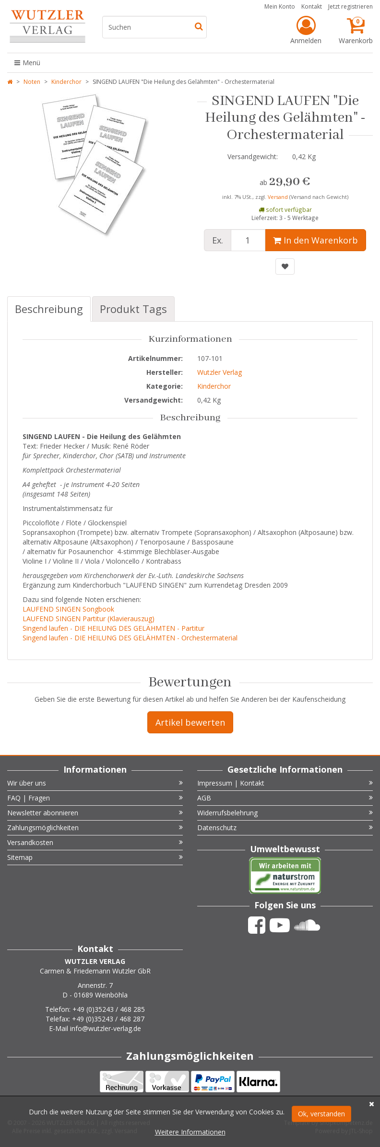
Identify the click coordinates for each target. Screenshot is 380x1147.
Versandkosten (95, 842)
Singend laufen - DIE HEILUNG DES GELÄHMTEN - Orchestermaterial (130, 637)
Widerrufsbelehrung (285, 812)
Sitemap (95, 857)
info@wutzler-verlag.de (105, 1028)
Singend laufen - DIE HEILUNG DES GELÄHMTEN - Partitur (113, 628)
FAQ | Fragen (95, 797)
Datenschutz (285, 827)
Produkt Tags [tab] (133, 308)
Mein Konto (279, 6)
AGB (285, 797)
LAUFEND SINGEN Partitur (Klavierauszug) (88, 618)
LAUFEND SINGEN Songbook (68, 609)
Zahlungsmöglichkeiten (95, 827)
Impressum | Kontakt (285, 783)
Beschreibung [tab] (49, 308)
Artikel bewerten (190, 722)
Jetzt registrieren (350, 6)
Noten (32, 82)
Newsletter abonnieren (95, 812)
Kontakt (311, 6)
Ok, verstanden (321, 1113)
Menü (27, 62)
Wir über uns (95, 783)
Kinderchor (66, 82)
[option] (95, 169)
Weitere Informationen (190, 1131)
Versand (278, 197)
